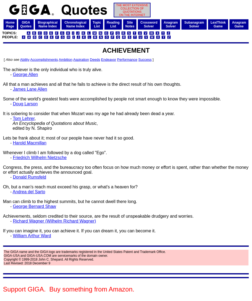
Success (145, 60)
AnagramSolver (171, 24)
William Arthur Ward (32, 235)
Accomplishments (44, 60)
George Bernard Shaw (34, 206)
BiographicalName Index (48, 24)
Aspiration (81, 60)
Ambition (65, 60)
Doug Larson (25, 104)
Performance (127, 60)
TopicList (96, 24)
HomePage (10, 24)
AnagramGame (239, 24)
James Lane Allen (30, 89)
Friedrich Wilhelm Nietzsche (39, 157)
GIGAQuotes (25, 24)
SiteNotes (129, 24)
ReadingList (113, 24)
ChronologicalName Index (76, 24)
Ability (25, 60)
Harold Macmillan (29, 143)
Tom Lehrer (23, 118)
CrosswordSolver (149, 24)
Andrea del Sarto (29, 191)
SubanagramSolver (194, 24)
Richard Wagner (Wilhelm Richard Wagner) (54, 221)
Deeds (95, 60)
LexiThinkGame (218, 24)
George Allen (25, 74)
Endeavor (108, 60)
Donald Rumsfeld (29, 177)
